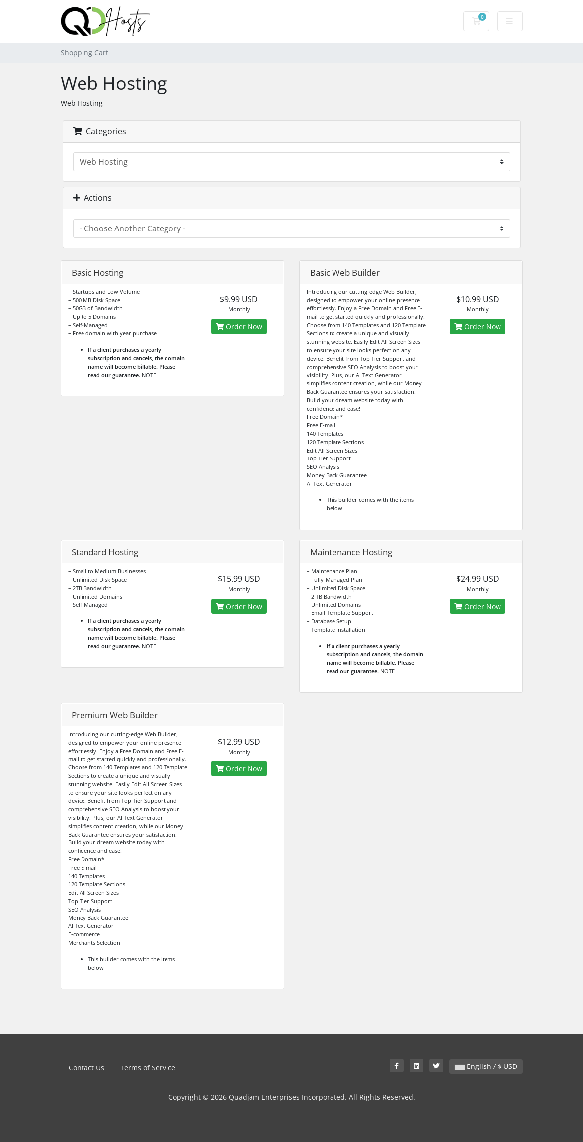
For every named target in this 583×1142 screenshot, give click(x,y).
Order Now (239, 326)
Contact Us (86, 1067)
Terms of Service (147, 1067)
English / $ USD (486, 1066)
